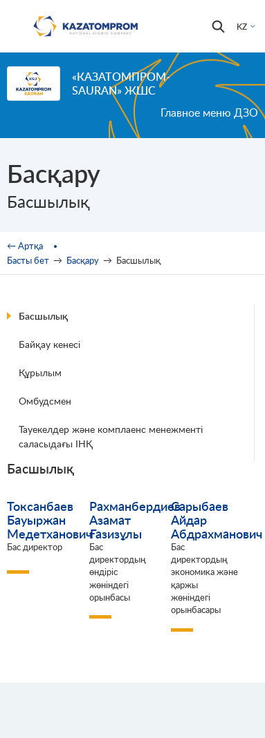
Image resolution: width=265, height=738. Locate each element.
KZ (242, 26)
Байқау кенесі (49, 344)
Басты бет (28, 260)
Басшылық (43, 316)
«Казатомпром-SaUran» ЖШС (121, 83)
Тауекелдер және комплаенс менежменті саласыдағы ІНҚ (111, 436)
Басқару (82, 260)
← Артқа (25, 245)
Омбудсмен (45, 401)
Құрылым (40, 372)
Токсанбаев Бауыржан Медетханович (49, 519)
